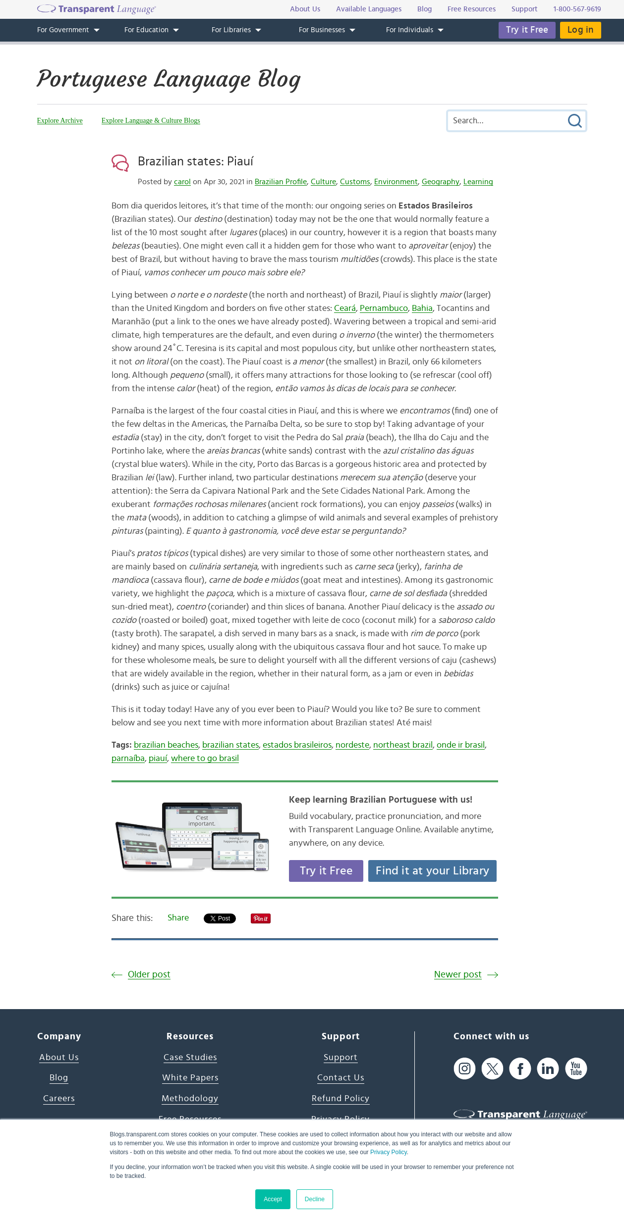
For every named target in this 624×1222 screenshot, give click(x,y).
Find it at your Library (432, 871)
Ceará (345, 308)
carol (182, 182)
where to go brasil (205, 758)
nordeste (352, 745)
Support (341, 1057)
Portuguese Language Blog (168, 78)
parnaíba (128, 758)
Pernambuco (384, 308)
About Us (59, 1057)
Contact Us (340, 1077)
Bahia (422, 308)
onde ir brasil (461, 745)
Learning (478, 182)
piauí (158, 758)
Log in (580, 30)
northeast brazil (403, 745)
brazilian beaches (166, 745)
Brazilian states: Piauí (195, 161)
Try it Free (527, 30)
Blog (59, 1077)
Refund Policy (341, 1098)
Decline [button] (315, 1199)
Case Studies (190, 1057)
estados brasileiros (297, 745)
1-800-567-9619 (577, 9)
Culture (323, 182)
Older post (149, 974)
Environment (396, 182)
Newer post (458, 974)
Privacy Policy (388, 1152)
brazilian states (230, 745)
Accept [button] (273, 1199)
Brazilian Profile (281, 182)
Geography (440, 182)
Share (178, 918)
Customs (355, 182)
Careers (59, 1098)
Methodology (190, 1098)
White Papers (190, 1077)
